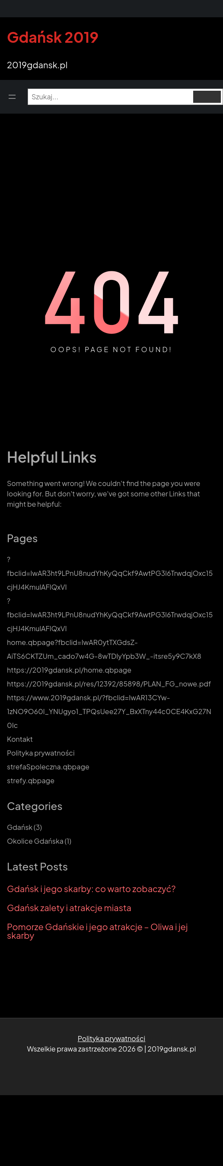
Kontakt (20, 738)
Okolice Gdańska (35, 840)
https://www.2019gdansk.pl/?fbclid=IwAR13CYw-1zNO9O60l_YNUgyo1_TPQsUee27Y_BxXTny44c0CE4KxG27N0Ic (109, 711)
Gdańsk (19, 827)
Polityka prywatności (41, 752)
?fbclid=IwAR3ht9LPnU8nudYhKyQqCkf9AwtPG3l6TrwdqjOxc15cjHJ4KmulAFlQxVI (110, 573)
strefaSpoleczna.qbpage (48, 766)
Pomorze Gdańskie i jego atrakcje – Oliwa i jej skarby (97, 931)
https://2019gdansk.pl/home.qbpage (69, 669)
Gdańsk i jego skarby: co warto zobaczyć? (91, 888)
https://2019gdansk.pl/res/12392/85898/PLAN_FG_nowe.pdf (109, 683)
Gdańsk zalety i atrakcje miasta (69, 907)
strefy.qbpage (30, 780)
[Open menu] (12, 97)
